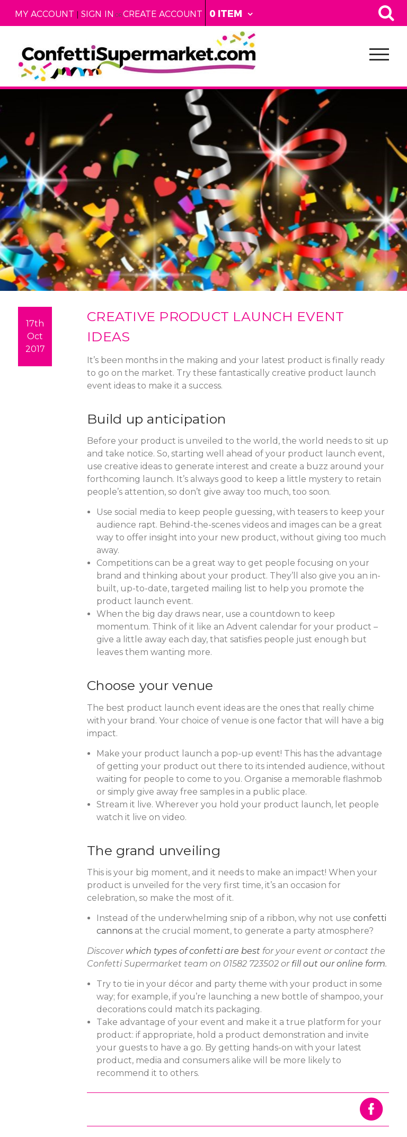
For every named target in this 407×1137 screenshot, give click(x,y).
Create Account (162, 14)
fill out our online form (338, 964)
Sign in (97, 14)
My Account (44, 14)
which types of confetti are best (193, 951)
